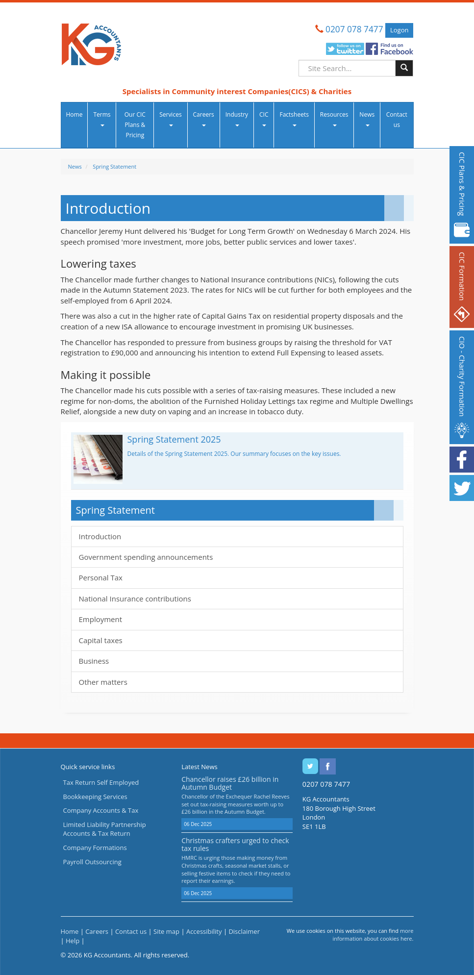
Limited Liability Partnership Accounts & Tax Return (104, 829)
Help (72, 940)
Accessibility (204, 931)
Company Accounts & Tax (101, 810)
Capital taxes (101, 640)
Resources (334, 118)
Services (170, 118)
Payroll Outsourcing (92, 861)
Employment (101, 619)
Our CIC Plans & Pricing (135, 124)
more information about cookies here (372, 934)
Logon (399, 29)
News (366, 118)
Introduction (100, 536)
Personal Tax (101, 577)
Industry (236, 118)
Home (74, 114)
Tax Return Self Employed (101, 782)
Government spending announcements (146, 557)
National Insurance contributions (135, 598)
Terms (101, 118)
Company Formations (95, 847)
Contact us (396, 119)
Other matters (103, 682)
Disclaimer (244, 931)
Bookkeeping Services (95, 796)
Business (94, 661)
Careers (203, 118)
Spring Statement (114, 166)
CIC (263, 118)
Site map (166, 931)
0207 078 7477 (354, 29)
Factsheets (293, 118)
